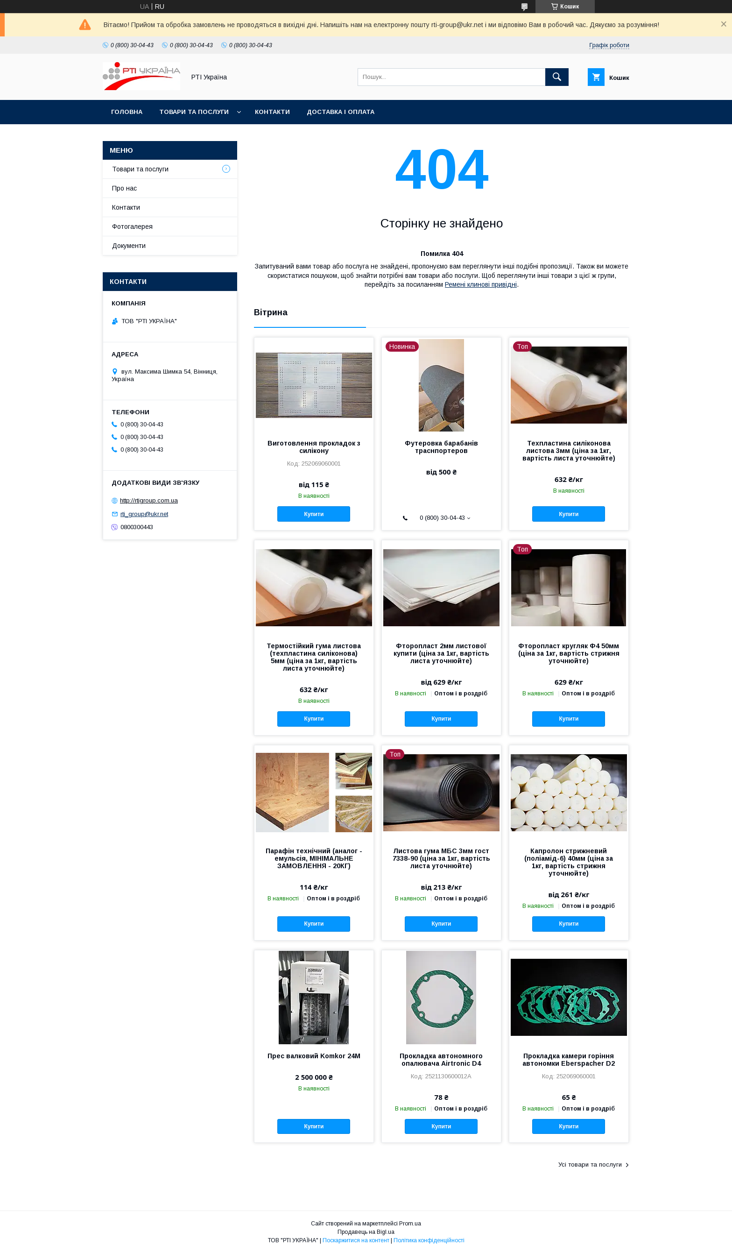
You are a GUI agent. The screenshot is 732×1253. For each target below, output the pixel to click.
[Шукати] (557, 77)
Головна (126, 111)
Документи (129, 245)
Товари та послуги (194, 111)
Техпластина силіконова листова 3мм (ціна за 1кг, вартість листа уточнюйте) (568, 450)
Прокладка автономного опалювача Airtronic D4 (441, 1059)
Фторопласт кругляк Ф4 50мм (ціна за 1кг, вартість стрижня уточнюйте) (568, 653)
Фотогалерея (132, 226)
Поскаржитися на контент (356, 1240)
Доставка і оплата (340, 111)
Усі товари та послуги (590, 1164)
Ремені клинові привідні (481, 284)
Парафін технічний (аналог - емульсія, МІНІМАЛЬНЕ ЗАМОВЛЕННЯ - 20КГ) (314, 858)
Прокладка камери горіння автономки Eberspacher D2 (568, 1059)
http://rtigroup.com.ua (149, 500)
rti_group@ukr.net (144, 513)
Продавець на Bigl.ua (366, 1232)
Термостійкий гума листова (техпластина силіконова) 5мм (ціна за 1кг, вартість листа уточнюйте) (314, 657)
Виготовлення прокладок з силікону (313, 446)
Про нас (124, 188)
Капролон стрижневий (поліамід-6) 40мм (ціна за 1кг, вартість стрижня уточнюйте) (568, 862)
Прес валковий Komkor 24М (313, 1056)
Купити (314, 514)
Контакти (272, 111)
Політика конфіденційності (429, 1240)
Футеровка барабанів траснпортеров (441, 446)
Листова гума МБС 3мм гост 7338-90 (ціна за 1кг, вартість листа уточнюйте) (441, 858)
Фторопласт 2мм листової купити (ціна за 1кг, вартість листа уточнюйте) (441, 653)
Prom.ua (410, 1223)
